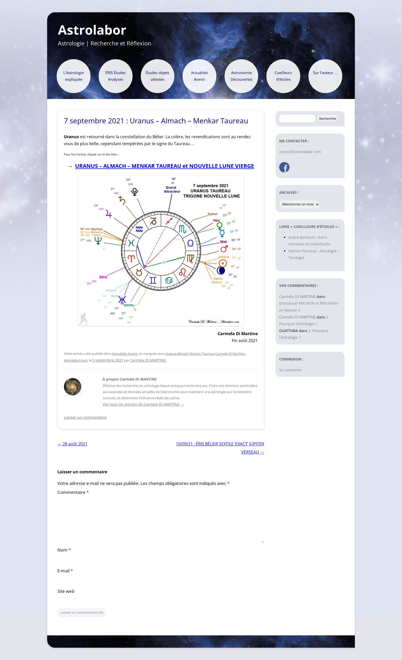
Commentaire (73, 492)
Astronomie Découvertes (241, 76)
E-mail (65, 571)
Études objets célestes (157, 76)
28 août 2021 (72, 444)
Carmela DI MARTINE (148, 360)
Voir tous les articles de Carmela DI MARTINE (143, 404)
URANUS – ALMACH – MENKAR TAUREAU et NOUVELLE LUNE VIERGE (164, 165)
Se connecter (290, 369)
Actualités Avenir (199, 76)
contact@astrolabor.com (300, 151)
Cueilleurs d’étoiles (283, 76)
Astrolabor (92, 30)
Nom (64, 550)
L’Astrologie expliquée (73, 76)
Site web (65, 591)
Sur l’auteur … (325, 72)
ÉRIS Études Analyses (115, 76)
